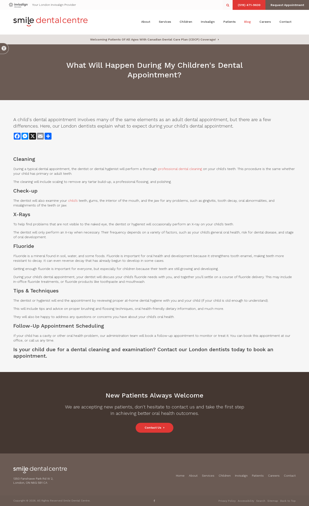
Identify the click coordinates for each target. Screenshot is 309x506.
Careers (265, 22)
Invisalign (208, 22)
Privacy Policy (227, 500)
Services (165, 22)
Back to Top (288, 500)
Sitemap (272, 500)
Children (186, 22)
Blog (247, 22)
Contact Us (153, 427)
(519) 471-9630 (246, 5)
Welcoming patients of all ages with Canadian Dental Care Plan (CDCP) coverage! (153, 39)
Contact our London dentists (194, 349)
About (145, 22)
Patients (229, 22)
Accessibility (246, 500)
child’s (73, 201)
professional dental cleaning (180, 169)
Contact (285, 22)
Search (260, 500)
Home (180, 475)
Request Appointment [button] (286, 5)
